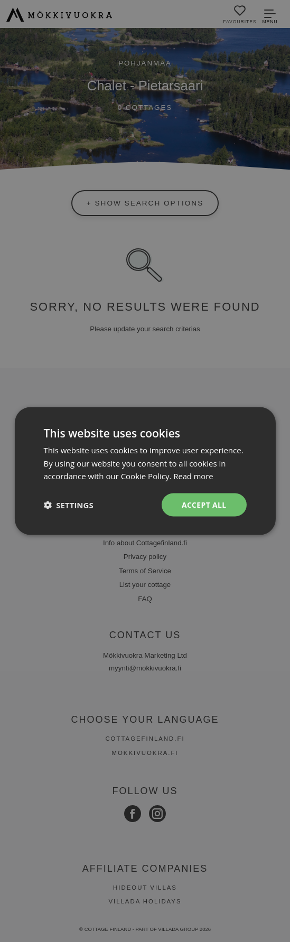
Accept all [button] (203, 504)
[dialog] (145, 471)
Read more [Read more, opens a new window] (193, 476)
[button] (68, 505)
